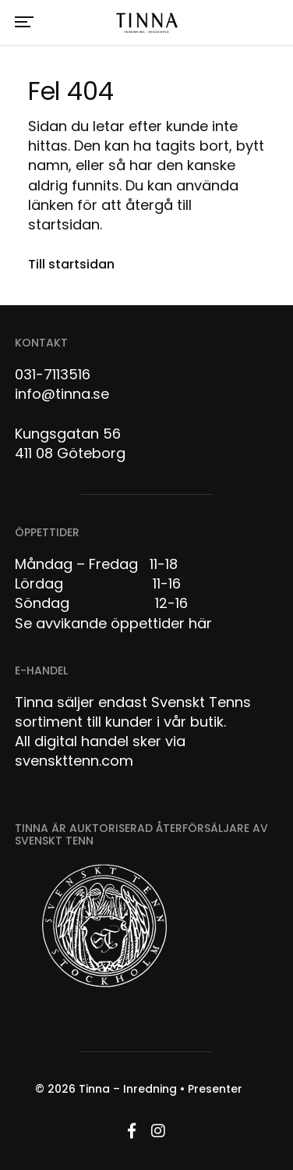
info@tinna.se (62, 394)
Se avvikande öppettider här (113, 623)
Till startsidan (71, 264)
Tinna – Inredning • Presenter (160, 1089)
